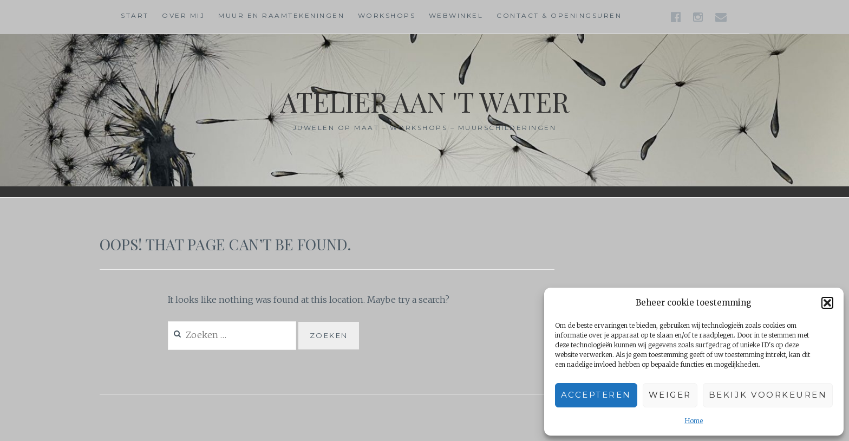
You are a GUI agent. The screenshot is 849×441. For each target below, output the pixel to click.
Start (135, 15)
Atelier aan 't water (424, 101)
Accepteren (596, 395)
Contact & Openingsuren (559, 15)
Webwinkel (456, 15)
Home (693, 421)
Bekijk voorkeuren (768, 395)
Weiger (670, 395)
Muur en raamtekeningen (281, 15)
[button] (827, 302)
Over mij (183, 15)
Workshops (387, 15)
